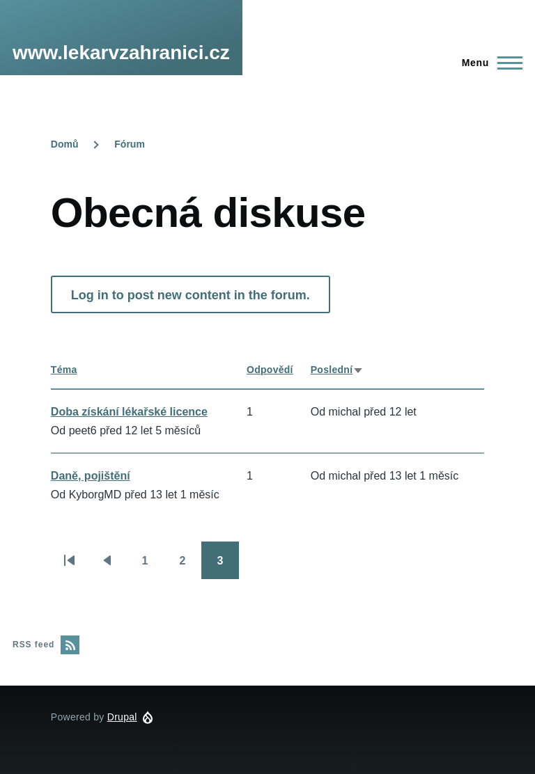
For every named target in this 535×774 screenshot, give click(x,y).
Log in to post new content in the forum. (190, 295)
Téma (64, 369)
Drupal (122, 716)
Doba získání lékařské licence (129, 412)
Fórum (129, 144)
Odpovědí (270, 369)
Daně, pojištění (90, 476)
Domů (65, 144)
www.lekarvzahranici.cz (121, 52)
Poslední (337, 369)
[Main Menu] (488, 62)
